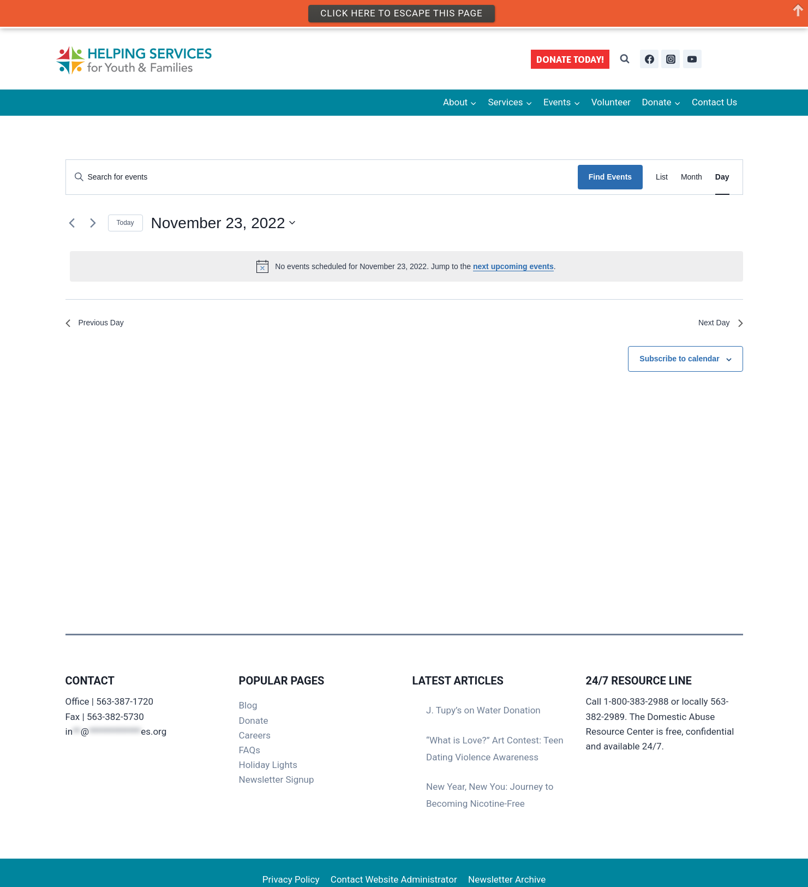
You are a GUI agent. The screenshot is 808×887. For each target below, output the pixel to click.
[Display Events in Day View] (722, 177)
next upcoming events (513, 266)
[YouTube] (692, 59)
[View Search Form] (625, 59)
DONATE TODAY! (570, 59)
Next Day (718, 324)
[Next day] (93, 222)
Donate (253, 720)
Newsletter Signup (276, 779)
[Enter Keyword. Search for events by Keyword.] (322, 177)
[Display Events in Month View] (691, 177)
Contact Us (714, 102)
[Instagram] (670, 59)
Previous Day (97, 324)
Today (125, 223)
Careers (255, 735)
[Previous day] (72, 222)
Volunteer (611, 102)
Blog (248, 705)
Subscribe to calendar (679, 361)
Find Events (610, 176)
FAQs (249, 750)
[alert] (406, 266)
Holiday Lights (268, 764)
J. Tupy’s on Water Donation (483, 710)
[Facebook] (649, 59)
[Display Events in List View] (662, 177)
